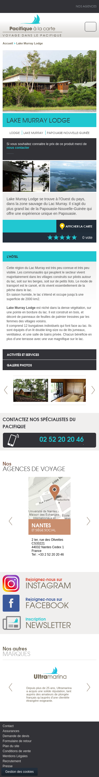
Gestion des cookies (19, 772)
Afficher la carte (79, 226)
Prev (6, 390)
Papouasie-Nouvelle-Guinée (68, 133)
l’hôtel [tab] (12, 256)
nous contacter (18, 148)
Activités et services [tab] (23, 354)
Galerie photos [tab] (19, 364)
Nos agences (86, 6)
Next (93, 390)
